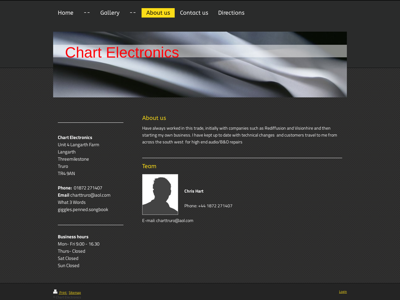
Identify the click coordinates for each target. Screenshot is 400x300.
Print (60, 292)
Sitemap (75, 292)
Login (343, 291)
